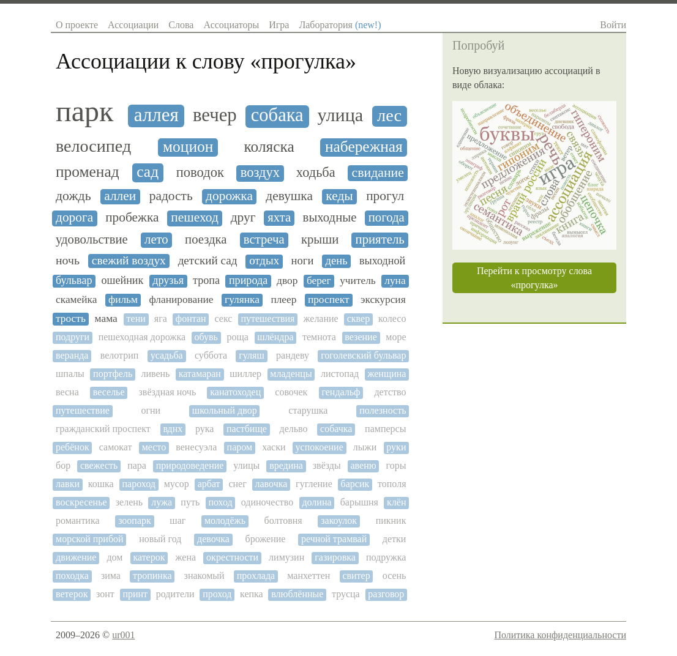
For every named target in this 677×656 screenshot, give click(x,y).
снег (237, 484)
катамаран (200, 373)
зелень (129, 502)
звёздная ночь (167, 392)
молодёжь (224, 520)
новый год (160, 539)
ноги (302, 261)
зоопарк (134, 520)
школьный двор (224, 410)
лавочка (271, 484)
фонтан (191, 318)
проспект (329, 299)
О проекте (77, 25)
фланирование (181, 299)
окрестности (232, 557)
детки (394, 539)
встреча (264, 239)
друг (243, 218)
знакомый (204, 575)
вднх (172, 428)
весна (67, 392)
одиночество (267, 502)
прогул (385, 196)
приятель (380, 239)
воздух (260, 172)
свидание (377, 172)
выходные (330, 217)
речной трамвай (334, 539)
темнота (319, 337)
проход (217, 594)
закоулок (339, 520)
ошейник (122, 280)
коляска (269, 146)
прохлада (256, 575)
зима (111, 575)
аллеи (120, 196)
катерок (149, 557)
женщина (386, 373)
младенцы (291, 373)
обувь (206, 337)
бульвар (74, 280)
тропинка (152, 575)
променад (87, 171)
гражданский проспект (103, 428)
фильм (123, 299)
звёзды (327, 465)
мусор (176, 484)
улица (341, 115)
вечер (215, 115)
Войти (613, 25)
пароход (138, 484)
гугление (314, 484)
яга (160, 318)
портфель (112, 373)
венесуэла (196, 447)
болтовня (283, 520)
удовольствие (92, 239)
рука (204, 428)
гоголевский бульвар (363, 355)
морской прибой (90, 539)
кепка (251, 594)
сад (148, 171)
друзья (168, 280)
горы (396, 465)
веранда (72, 355)
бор (63, 465)
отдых (264, 261)
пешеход (195, 218)
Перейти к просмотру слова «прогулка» (534, 278)
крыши (319, 239)
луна (394, 280)
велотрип (119, 355)
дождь (73, 195)
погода (386, 217)
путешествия (267, 318)
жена (186, 557)
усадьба (167, 355)
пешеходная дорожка (142, 337)
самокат (115, 447)
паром (239, 447)
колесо (392, 318)
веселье (109, 392)
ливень (155, 373)
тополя (392, 484)
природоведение (190, 465)
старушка (307, 410)
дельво (293, 428)
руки (396, 447)
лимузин (286, 557)
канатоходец (235, 392)
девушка (289, 196)
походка (72, 575)
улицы (246, 465)
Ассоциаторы (231, 25)
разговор (386, 594)
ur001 (123, 635)
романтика (78, 520)
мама (106, 318)
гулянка (242, 299)
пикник (391, 520)
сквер (358, 318)
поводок (200, 172)
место (154, 447)
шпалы (70, 373)
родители (175, 594)
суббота (211, 355)
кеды (339, 196)
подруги (72, 337)
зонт (105, 594)
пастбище (246, 428)
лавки (68, 484)
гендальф (340, 392)
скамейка (76, 299)
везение (360, 337)
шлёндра (275, 337)
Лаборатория (340, 25)
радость (171, 196)
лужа (161, 502)
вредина (286, 465)
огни (150, 410)
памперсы (385, 428)
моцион (188, 146)
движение (76, 557)
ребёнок (72, 447)
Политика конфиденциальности (560, 635)
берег (319, 280)
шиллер (245, 373)
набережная (364, 146)
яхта (279, 217)
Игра (279, 25)
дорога (74, 218)
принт (135, 594)
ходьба (315, 172)
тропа (206, 280)
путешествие (83, 410)
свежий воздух (129, 260)
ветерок (72, 594)
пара (136, 465)
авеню (363, 465)
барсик (355, 484)
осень (394, 575)
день (337, 261)
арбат (209, 484)
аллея (156, 115)
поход (220, 502)
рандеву (292, 355)
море (396, 337)
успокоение (319, 447)
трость (71, 318)
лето (156, 239)
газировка (335, 557)
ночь (68, 260)
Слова (180, 25)
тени (136, 318)
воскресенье (81, 502)
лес (389, 115)
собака (277, 115)
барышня (359, 502)
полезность (382, 410)
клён (396, 502)
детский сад (208, 260)
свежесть (99, 465)
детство (390, 392)
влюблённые (297, 594)
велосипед (93, 146)
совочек (291, 392)
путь (190, 502)
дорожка (229, 196)
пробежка (132, 218)
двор (287, 280)
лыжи (364, 447)
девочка (213, 539)
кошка (101, 484)
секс (224, 318)
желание (320, 318)
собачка (336, 428)
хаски (273, 447)
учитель (358, 280)
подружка (386, 557)
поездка (205, 239)
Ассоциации (133, 25)
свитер (356, 575)
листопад (340, 373)
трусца (346, 594)
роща (237, 337)
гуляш (251, 355)
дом (114, 557)
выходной (382, 261)
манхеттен (308, 575)
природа (248, 280)
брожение (265, 539)
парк (84, 111)
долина (316, 502)
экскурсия (383, 299)
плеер (283, 299)
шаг (177, 520)
